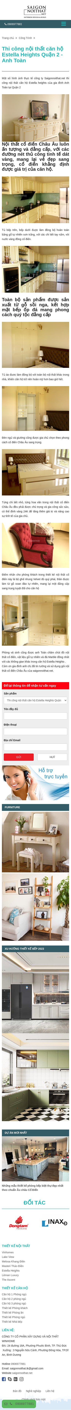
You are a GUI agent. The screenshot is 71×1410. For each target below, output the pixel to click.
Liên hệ (50, 1391)
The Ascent (8, 1279)
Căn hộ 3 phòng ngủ (14, 1303)
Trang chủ (9, 37)
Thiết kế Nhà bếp (12, 1321)
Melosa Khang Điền (13, 1261)
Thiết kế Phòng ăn (12, 1312)
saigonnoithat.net (22, 1372)
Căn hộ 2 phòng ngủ (14, 1298)
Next (65, 1223)
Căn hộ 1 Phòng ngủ (14, 1294)
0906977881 (24, 1403)
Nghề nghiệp (33, 1391)
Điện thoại (10, 724)
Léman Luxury (10, 1275)
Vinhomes (8, 1252)
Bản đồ (17, 1391)
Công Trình (27, 37)
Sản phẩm (10, 693)
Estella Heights (11, 1270)
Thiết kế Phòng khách (15, 1308)
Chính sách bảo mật (34, 1399)
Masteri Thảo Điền (13, 1266)
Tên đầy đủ (11, 709)
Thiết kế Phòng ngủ (13, 1317)
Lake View (8, 1256)
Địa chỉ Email (12, 740)
